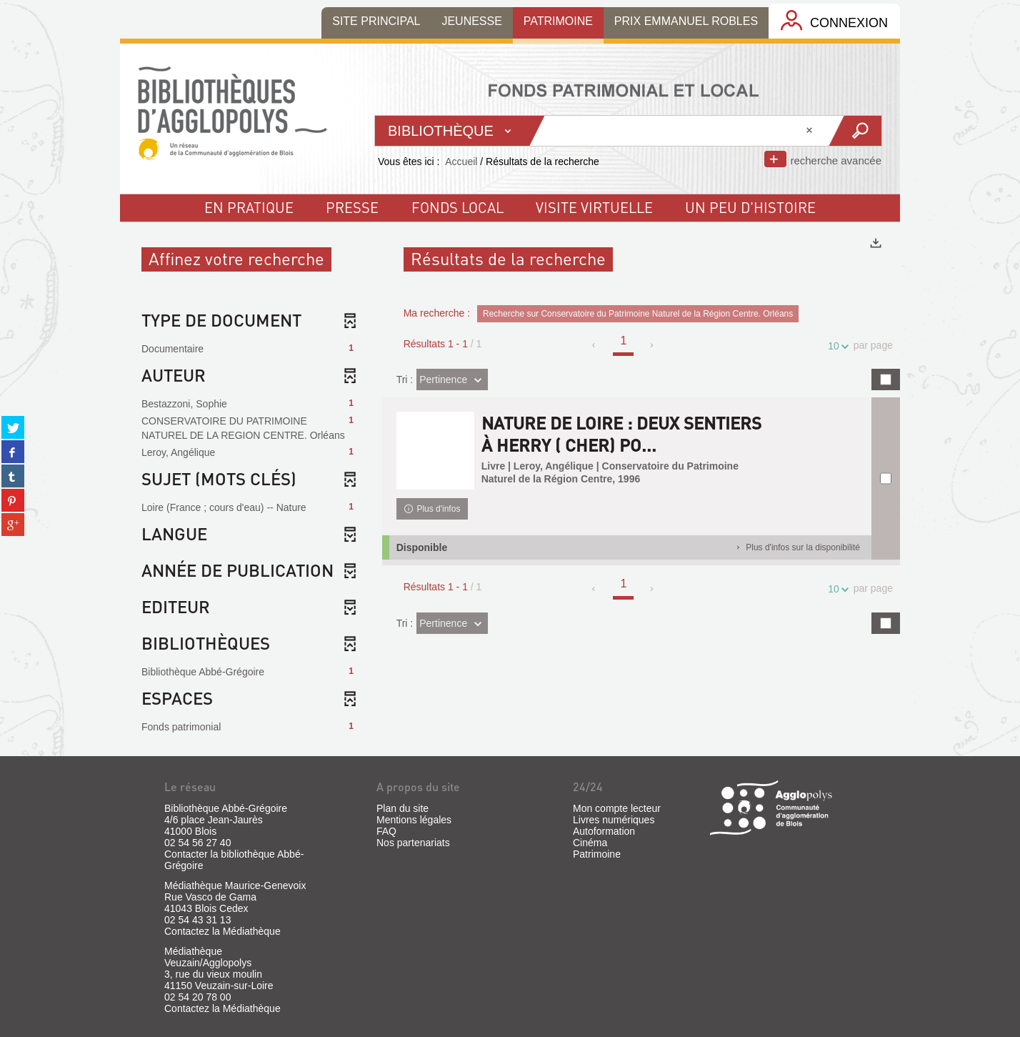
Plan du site (402, 808)
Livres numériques (613, 819)
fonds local (457, 207)
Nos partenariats (413, 842)
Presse (352, 207)
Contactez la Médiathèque (222, 931)
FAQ (386, 831)
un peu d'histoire (750, 207)
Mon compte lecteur (617, 808)
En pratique (249, 207)
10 (836, 346)
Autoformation (604, 831)
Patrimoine (597, 854)
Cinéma (590, 842)
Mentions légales (413, 819)
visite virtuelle (594, 207)
